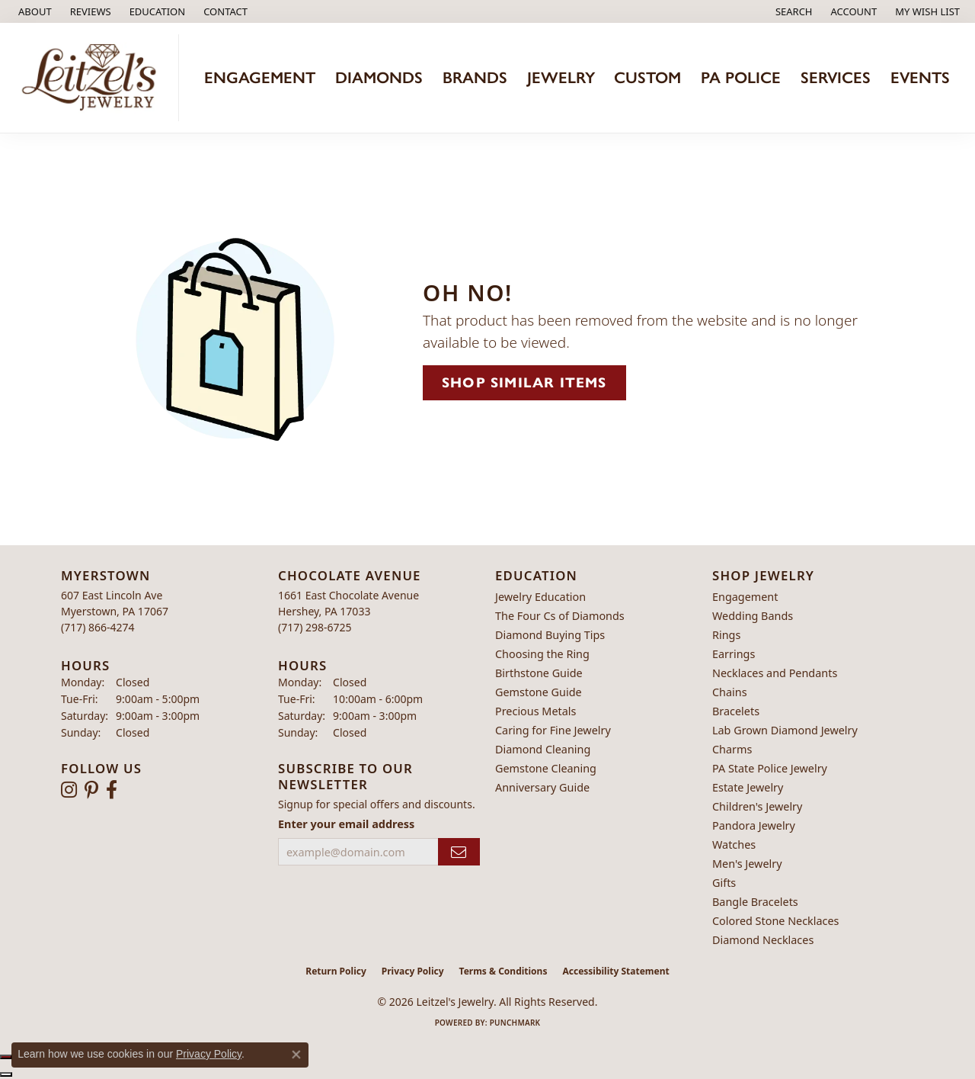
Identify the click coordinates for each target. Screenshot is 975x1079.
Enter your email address (346, 824)
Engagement (259, 77)
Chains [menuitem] (729, 692)
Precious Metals (535, 711)
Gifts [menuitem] (724, 882)
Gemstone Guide (538, 692)
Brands (475, 77)
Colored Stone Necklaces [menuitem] (775, 921)
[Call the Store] (98, 627)
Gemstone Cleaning (545, 768)
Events (920, 77)
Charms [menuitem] (732, 749)
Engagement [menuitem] (745, 596)
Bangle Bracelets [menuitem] (755, 901)
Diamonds (379, 77)
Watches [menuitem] (734, 844)
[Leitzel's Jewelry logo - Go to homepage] (93, 77)
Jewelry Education (540, 596)
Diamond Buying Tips (550, 635)
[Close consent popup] (296, 1054)
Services (836, 77)
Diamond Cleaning (542, 749)
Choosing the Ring (542, 654)
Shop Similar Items (524, 382)
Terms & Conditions (503, 971)
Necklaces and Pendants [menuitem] (774, 673)
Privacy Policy (413, 971)
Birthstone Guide (539, 673)
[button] (156, 11)
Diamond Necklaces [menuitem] (763, 940)
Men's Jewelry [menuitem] (747, 863)
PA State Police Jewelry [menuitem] (769, 768)
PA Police (741, 77)
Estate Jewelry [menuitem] (747, 787)
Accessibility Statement (615, 971)
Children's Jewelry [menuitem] (757, 806)
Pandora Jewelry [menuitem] (753, 825)
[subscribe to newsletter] (459, 852)
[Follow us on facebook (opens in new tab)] (111, 790)
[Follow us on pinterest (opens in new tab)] (91, 790)
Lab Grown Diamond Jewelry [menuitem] (785, 730)
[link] (33, 11)
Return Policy (335, 971)
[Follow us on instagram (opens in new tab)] (69, 790)
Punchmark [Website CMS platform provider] (515, 1022)
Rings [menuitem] (726, 635)
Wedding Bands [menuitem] (752, 616)
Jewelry (561, 77)
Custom (647, 77)
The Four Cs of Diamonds (560, 616)
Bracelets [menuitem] (735, 711)
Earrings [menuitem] (733, 654)
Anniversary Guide (542, 787)
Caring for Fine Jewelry (553, 730)
